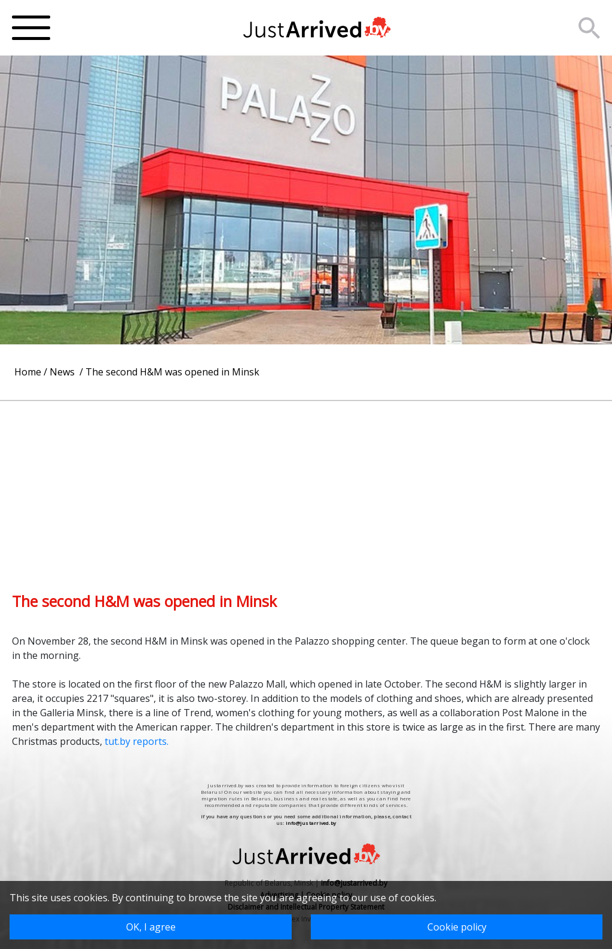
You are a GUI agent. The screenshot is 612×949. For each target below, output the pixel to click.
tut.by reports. (135, 741)
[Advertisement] (306, 484)
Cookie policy (456, 926)
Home (28, 371)
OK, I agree (151, 926)
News (63, 371)
